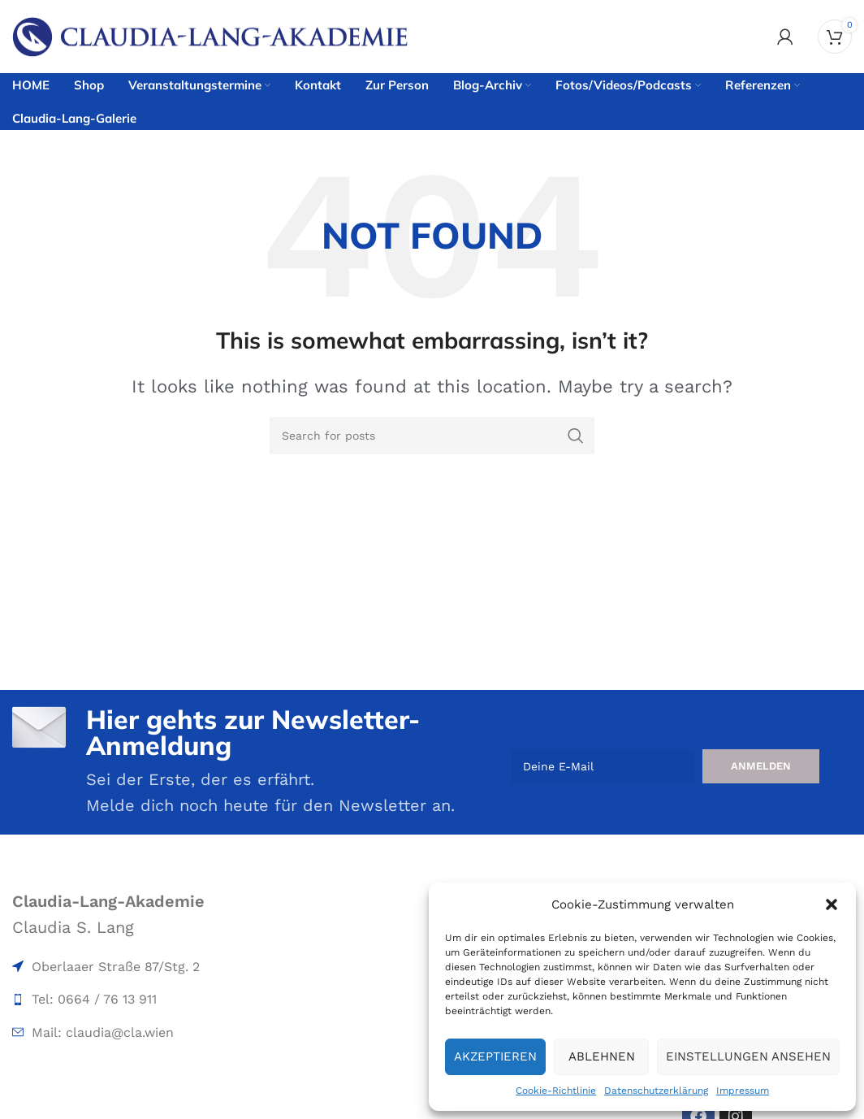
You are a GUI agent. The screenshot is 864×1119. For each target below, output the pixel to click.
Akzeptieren (495, 1056)
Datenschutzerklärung (656, 1090)
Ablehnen (601, 1056)
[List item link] (146, 967)
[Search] (432, 435)
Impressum (742, 1090)
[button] (831, 904)
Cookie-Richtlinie (556, 1090)
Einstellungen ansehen (748, 1056)
